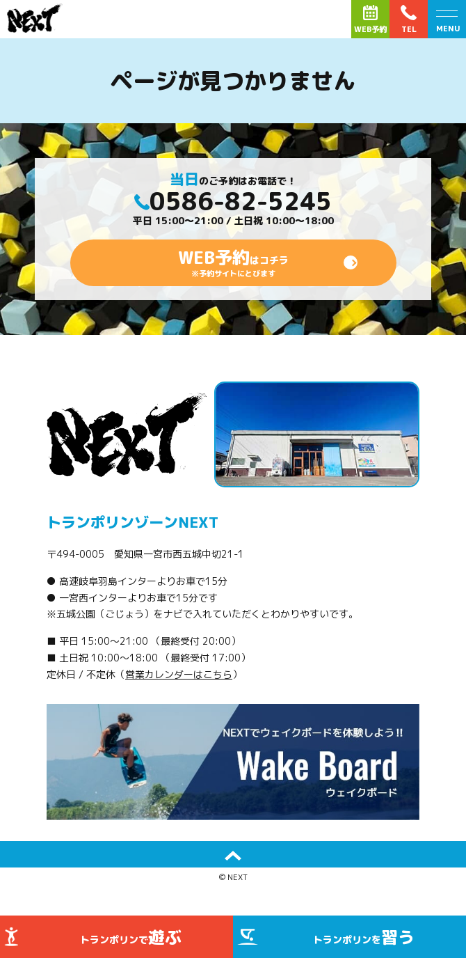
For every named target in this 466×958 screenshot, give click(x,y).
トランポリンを (364, 937)
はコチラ (233, 262)
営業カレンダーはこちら (178, 674)
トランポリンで (131, 937)
